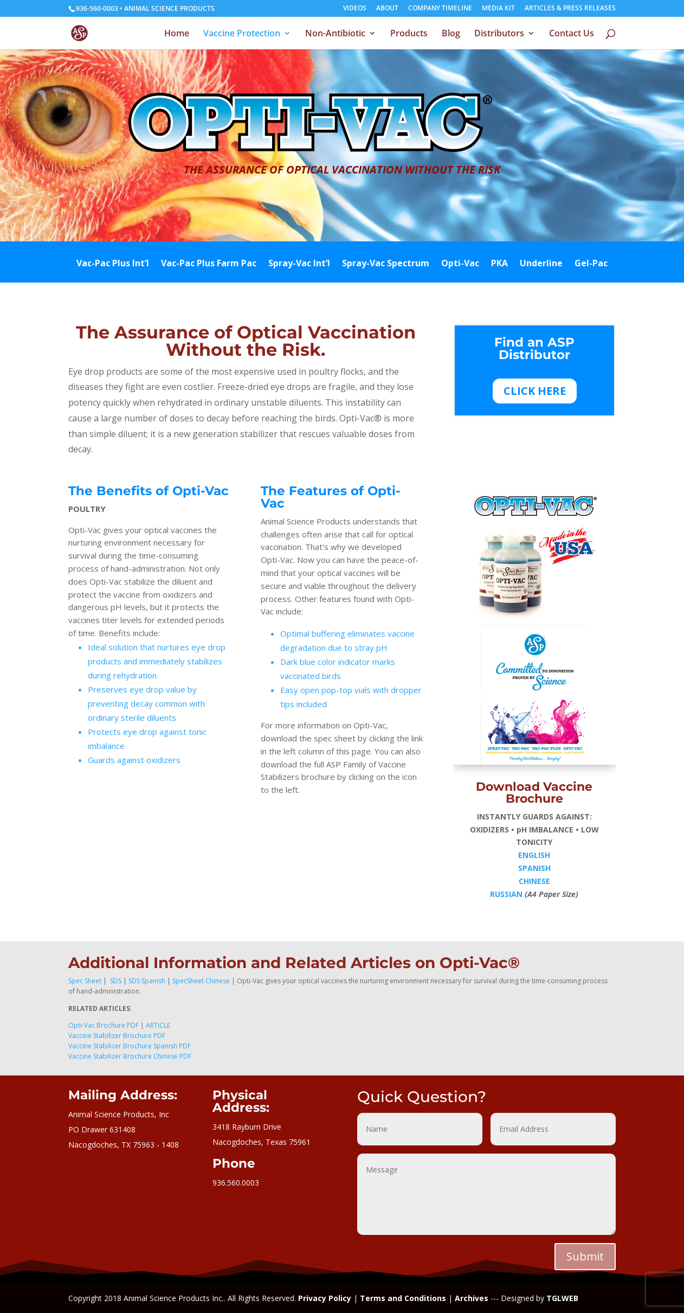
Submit (585, 1256)
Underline (541, 264)
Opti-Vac (460, 264)
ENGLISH (534, 855)
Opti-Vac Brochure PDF (103, 1025)
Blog (451, 34)
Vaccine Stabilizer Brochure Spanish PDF (129, 1046)
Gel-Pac (591, 264)
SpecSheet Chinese (201, 980)
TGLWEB (562, 1298)
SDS (114, 980)
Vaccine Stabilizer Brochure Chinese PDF (129, 1056)
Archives (471, 1298)
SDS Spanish (146, 980)
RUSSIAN (506, 894)
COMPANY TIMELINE (440, 8)
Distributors (499, 34)
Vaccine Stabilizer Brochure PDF (116, 1035)
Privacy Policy (324, 1298)
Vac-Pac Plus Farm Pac (208, 264)
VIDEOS (354, 8)
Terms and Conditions (403, 1298)
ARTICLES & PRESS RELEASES (570, 8)
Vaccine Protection (241, 34)
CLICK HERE (535, 390)
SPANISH (534, 868)
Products (409, 34)
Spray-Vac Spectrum (385, 264)
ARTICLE (158, 1025)
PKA (499, 264)
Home (176, 34)
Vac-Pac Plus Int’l (112, 264)
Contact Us (571, 34)
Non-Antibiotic (335, 34)
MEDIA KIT (498, 8)
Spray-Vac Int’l (299, 264)
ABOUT (387, 8)
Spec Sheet (84, 980)
